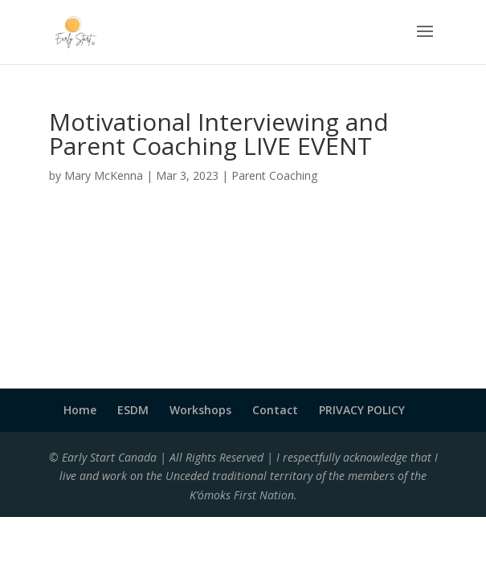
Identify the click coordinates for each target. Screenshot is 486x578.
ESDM (133, 409)
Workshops (200, 409)
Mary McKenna (103, 175)
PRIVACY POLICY (362, 409)
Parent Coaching (274, 175)
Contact (275, 409)
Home (79, 409)
